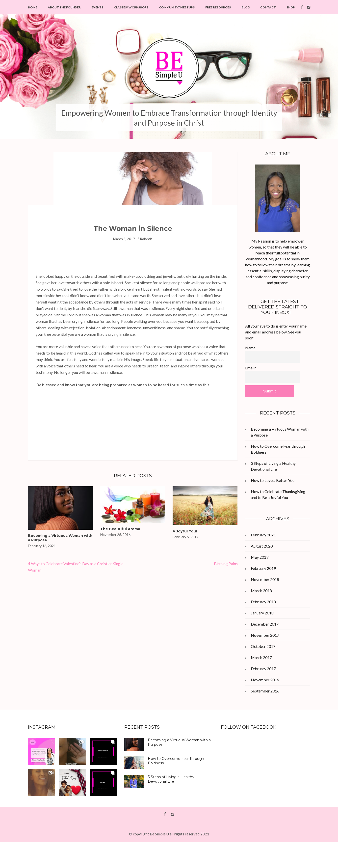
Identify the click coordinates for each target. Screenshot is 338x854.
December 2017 (265, 624)
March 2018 (261, 590)
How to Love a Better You (272, 480)
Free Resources (218, 7)
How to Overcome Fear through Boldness (176, 760)
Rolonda (146, 239)
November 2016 (265, 679)
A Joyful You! (185, 531)
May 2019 (259, 557)
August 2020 (262, 546)
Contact (268, 7)
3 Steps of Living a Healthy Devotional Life (171, 779)
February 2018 (263, 601)
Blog (245, 7)
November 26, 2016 (115, 534)
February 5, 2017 (185, 537)
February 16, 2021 (42, 546)
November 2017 (265, 635)
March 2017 (261, 657)
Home (32, 7)
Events (97, 7)
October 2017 (263, 646)
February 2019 (263, 568)
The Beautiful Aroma (120, 529)
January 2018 (262, 612)
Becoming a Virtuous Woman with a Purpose (179, 742)
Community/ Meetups (177, 7)
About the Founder (64, 7)
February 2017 (263, 668)
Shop (290, 7)
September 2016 (265, 691)
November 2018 (265, 579)
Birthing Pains (226, 563)
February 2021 (263, 534)
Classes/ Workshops (131, 7)
